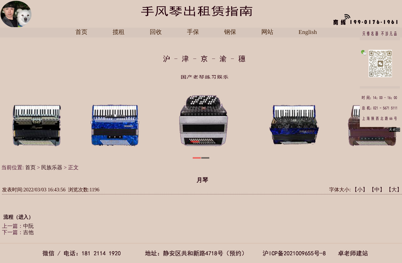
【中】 (377, 190)
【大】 (394, 190)
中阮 (28, 226)
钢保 (230, 32)
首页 (81, 32)
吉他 (28, 232)
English (307, 32)
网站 (267, 32)
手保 (193, 32)
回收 (156, 32)
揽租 (119, 32)
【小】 (360, 190)
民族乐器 (51, 167)
